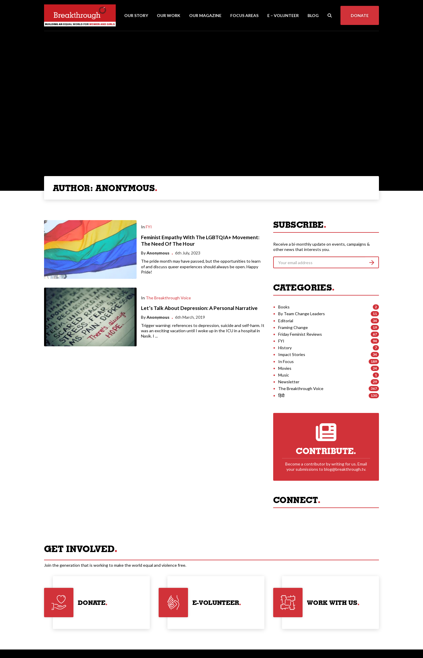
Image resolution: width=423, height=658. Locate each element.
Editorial (285, 320)
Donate (360, 15)
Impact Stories (291, 354)
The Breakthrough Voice (168, 297)
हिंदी (281, 395)
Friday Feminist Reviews (300, 334)
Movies (284, 368)
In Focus (286, 361)
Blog (313, 15)
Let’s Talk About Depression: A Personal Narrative (199, 308)
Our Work (168, 15)
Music (283, 374)
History (285, 347)
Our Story (136, 15)
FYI (149, 226)
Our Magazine (205, 15)
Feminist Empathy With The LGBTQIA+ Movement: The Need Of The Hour (200, 240)
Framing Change (293, 327)
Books (284, 306)
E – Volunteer (283, 15)
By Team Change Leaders (301, 313)
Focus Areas (244, 15)
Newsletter (288, 381)
